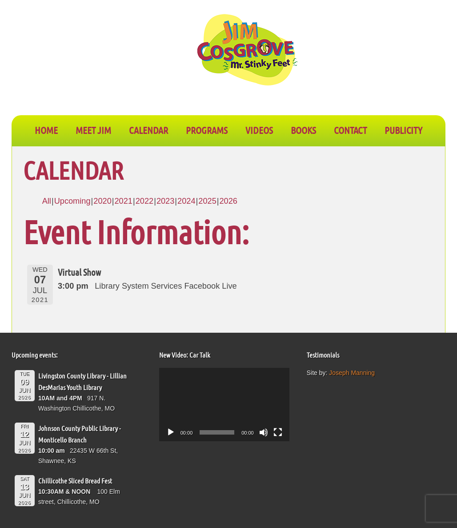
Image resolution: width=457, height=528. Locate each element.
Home (46, 130)
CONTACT (350, 130)
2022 (144, 201)
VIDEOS (259, 130)
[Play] (170, 432)
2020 (102, 201)
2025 (207, 201)
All (46, 201)
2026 (228, 201)
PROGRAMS (207, 130)
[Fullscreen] (277, 432)
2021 (123, 201)
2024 (186, 201)
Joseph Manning (352, 372)
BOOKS (303, 130)
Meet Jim (93, 130)
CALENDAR (148, 130)
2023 (165, 201)
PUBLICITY (403, 130)
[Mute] (263, 432)
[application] (224, 404)
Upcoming (72, 201)
